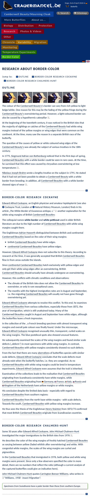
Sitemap (82, 13)
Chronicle (9, 42)
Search (65, 13)
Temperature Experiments (18, 52)
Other (7, 36)
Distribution (26, 25)
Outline (24, 76)
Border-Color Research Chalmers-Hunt (32, 80)
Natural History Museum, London (52, 207)
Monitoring (10, 47)
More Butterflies (14, 19)
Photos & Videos (30, 31)
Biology (8, 25)
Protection (45, 25)
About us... (39, 19)
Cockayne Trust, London (17, 207)
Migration (40, 42)
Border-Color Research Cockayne (56, 76)
